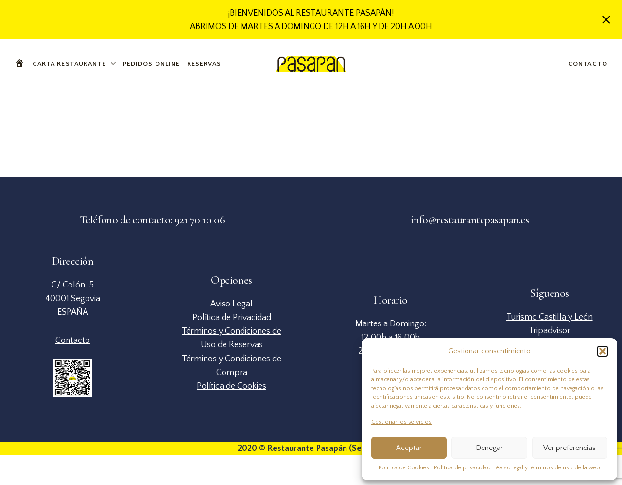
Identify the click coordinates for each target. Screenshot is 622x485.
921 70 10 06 (199, 220)
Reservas (204, 63)
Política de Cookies (404, 468)
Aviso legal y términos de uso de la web (548, 468)
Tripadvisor (549, 331)
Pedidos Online (151, 63)
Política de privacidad (462, 468)
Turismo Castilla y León (549, 317)
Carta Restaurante (69, 63)
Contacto (587, 63)
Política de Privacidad (231, 318)
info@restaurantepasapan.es (470, 220)
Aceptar (409, 448)
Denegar (489, 448)
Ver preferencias (569, 448)
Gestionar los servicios (401, 422)
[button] (602, 351)
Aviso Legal (231, 304)
